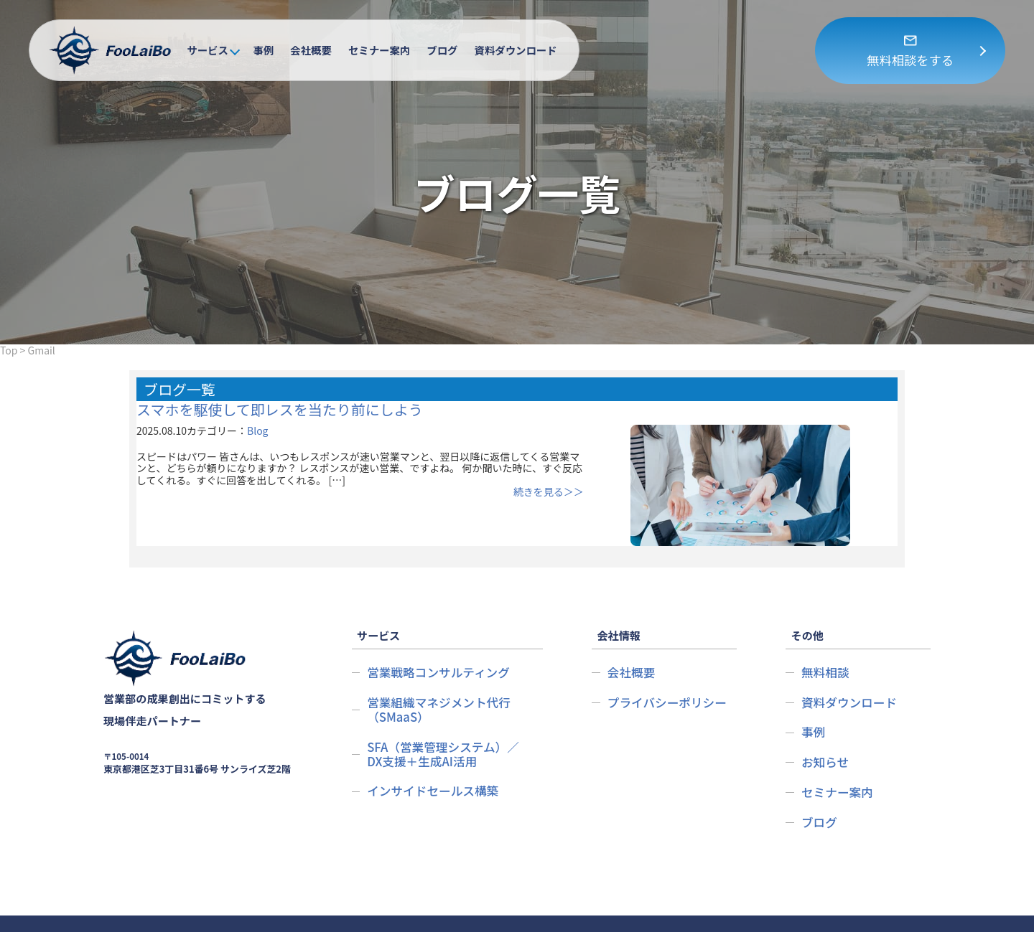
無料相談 (826, 639)
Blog (258, 430)
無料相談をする (910, 60)
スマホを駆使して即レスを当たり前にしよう (279, 409)
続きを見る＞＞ (634, 491)
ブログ (442, 49)
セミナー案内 (379, 49)
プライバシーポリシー (669, 668)
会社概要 (311, 49)
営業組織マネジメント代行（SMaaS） (441, 675)
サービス (207, 49)
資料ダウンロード (516, 49)
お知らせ (826, 728)
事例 (263, 49)
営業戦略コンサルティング (441, 639)
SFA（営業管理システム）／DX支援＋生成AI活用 (446, 720)
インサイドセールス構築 (435, 757)
